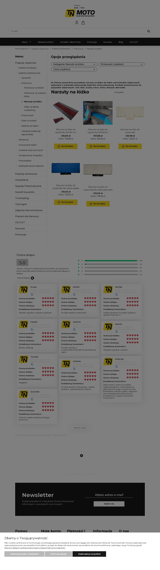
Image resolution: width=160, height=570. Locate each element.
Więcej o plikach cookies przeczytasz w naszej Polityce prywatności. (34, 548)
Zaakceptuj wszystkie (89, 554)
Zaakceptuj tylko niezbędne (24, 554)
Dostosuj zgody (58, 554)
